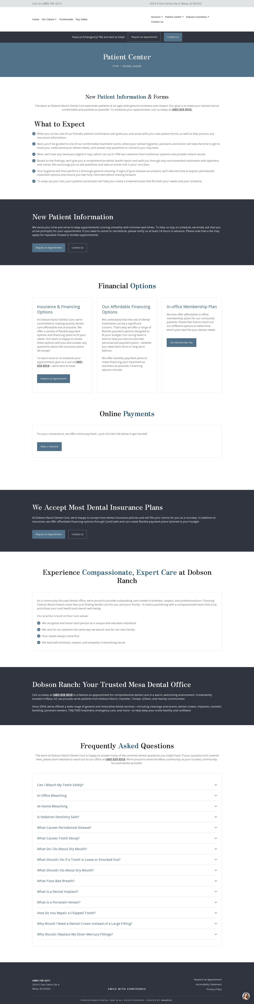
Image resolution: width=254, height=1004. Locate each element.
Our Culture (48, 19)
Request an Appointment (208, 979)
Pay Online (81, 19)
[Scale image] (113, 382)
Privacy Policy (214, 989)
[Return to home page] (121, 19)
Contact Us (157, 21)
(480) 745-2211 (52, 3)
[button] (144, 37)
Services (156, 16)
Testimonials (66, 19)
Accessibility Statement (209, 984)
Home (35, 19)
